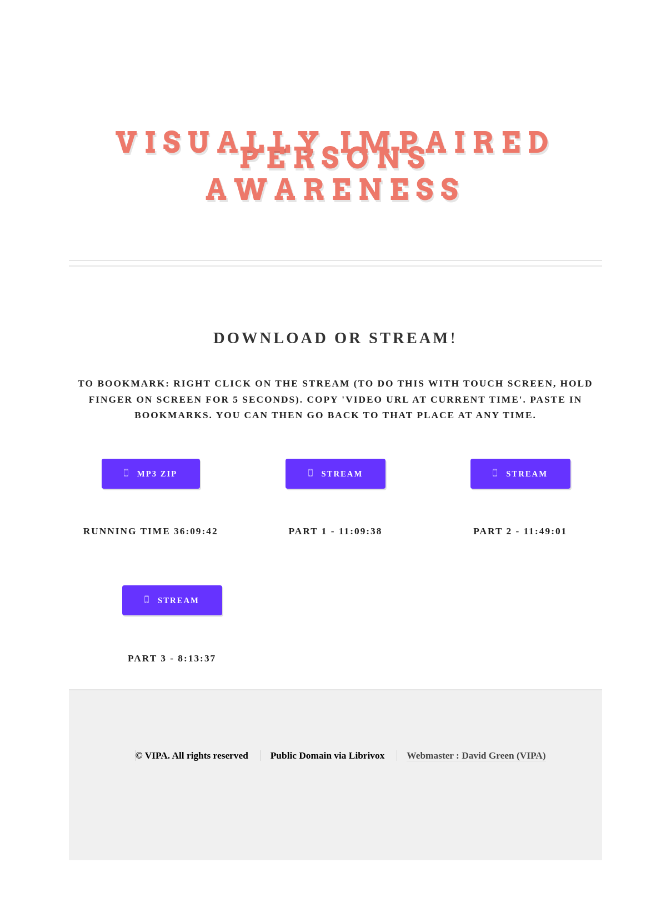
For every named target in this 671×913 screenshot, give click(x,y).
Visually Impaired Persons (336, 150)
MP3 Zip (157, 473)
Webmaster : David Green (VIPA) (476, 755)
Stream (342, 473)
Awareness (335, 189)
